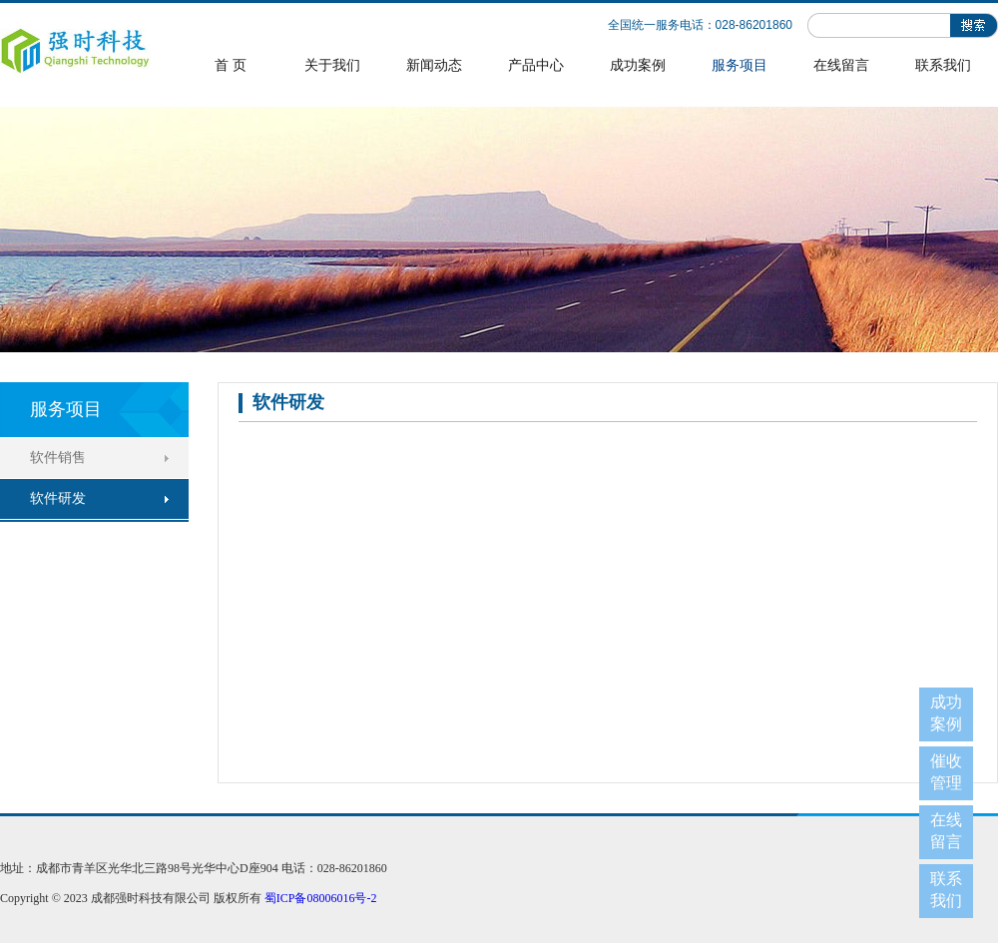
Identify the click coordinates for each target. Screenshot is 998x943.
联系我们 (943, 65)
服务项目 (739, 65)
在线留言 (841, 65)
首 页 (231, 65)
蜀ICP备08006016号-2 (320, 898)
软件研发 (58, 498)
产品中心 (536, 65)
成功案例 (638, 65)
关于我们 (332, 65)
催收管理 (946, 771)
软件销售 (58, 457)
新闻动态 (434, 65)
